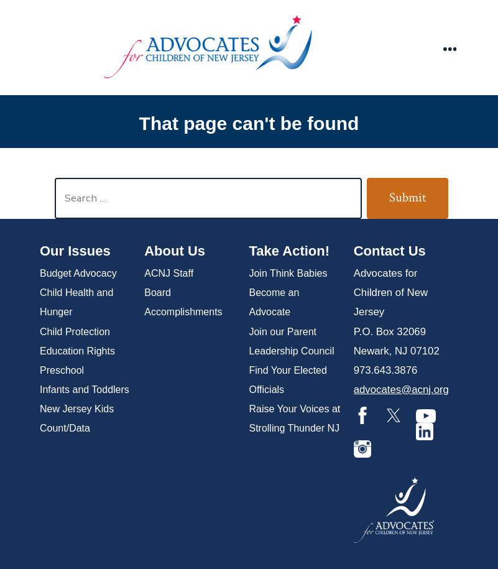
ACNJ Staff (168, 273)
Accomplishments (183, 312)
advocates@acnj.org (401, 390)
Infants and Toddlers (84, 389)
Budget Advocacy (78, 273)
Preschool (62, 370)
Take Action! (289, 251)
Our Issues (75, 251)
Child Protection (75, 331)
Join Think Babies (288, 273)
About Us (174, 251)
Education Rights (77, 351)
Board (157, 292)
